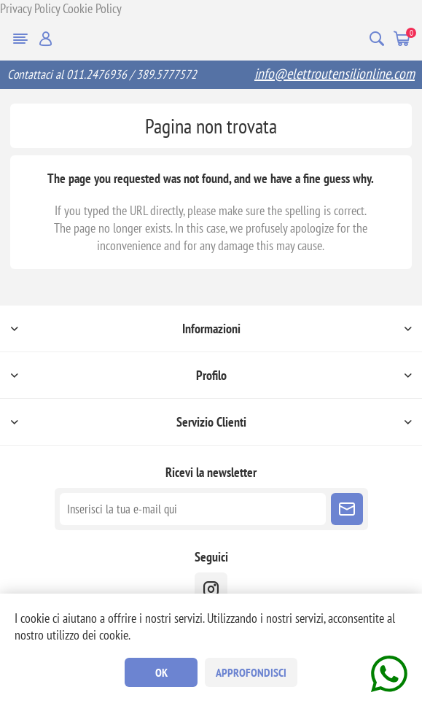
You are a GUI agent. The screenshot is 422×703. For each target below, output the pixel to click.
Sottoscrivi (347, 509)
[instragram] (211, 588)
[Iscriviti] (193, 509)
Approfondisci (251, 672)
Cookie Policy (92, 8)
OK (161, 672)
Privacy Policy (30, 8)
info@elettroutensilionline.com (334, 73)
